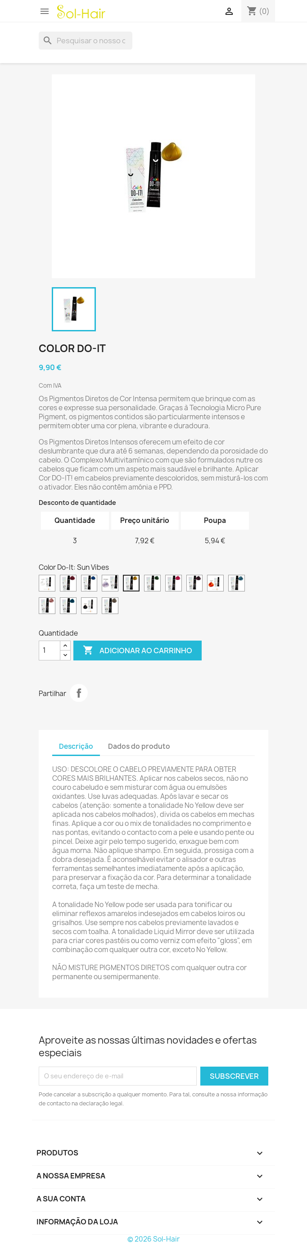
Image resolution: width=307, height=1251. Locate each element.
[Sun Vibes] (131, 584)
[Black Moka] (89, 606)
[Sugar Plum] (194, 584)
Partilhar (79, 693)
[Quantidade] (49, 650)
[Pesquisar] (85, 41)
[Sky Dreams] (236, 584)
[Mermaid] (68, 606)
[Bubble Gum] (173, 584)
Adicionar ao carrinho (137, 650)
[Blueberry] (89, 584)
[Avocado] (152, 584)
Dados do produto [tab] (139, 746)
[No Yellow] (110, 606)
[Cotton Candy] (47, 606)
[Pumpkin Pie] (215, 584)
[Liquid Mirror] (47, 584)
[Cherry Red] (68, 584)
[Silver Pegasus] (110, 584)
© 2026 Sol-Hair (153, 1239)
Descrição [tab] (76, 746)
